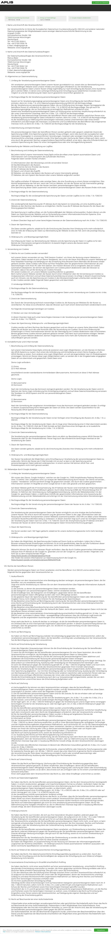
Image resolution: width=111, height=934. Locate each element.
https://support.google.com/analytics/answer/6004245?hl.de (36, 560)
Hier (4, 932)
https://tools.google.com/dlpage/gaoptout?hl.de (30, 556)
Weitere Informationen (43, 932)
